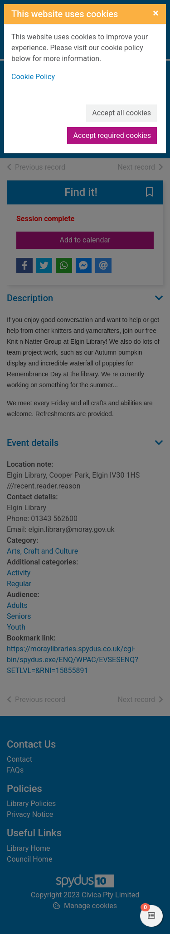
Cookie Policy (33, 76)
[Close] (156, 13)
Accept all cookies (121, 113)
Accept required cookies (112, 135)
